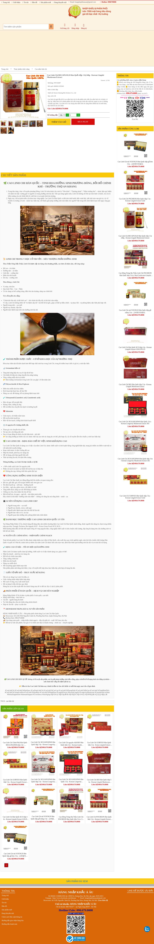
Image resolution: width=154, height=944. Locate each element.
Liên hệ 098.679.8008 (15, 747)
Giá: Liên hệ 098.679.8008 (58, 109)
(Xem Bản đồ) (103, 900)
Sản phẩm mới (45, 2)
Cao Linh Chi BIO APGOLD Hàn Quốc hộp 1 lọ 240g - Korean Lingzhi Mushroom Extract (135, 237)
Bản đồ (34, 2)
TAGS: (3, 701)
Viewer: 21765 (105, 80)
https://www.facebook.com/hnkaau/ (64, 898)
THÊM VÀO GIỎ (58, 122)
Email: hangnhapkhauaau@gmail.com (82, 2)
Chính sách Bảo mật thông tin (12, 917)
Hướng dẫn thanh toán (9, 924)
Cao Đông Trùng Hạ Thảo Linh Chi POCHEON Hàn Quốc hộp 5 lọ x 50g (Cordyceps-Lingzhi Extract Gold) (71, 818)
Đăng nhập (75, 26)
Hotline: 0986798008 (108, 2)
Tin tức (25, 2)
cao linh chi (10, 701)
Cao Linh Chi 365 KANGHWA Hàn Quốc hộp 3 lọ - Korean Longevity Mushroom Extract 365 (43, 743)
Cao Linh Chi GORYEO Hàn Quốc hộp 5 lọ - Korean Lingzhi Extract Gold (15, 781)
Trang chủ (5, 2)
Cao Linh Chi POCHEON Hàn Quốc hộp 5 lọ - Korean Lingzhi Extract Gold (99, 818)
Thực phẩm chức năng (22, 69)
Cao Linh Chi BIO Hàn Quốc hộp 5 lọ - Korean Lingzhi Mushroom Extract (99, 781)
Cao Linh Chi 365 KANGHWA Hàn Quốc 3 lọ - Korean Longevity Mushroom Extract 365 (71, 780)
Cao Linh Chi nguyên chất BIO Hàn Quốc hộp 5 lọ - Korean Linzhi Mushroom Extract (71, 744)
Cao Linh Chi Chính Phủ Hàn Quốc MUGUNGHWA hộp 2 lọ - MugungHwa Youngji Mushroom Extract (15, 744)
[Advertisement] (74, 48)
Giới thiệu (16, 2)
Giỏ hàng (63, 28)
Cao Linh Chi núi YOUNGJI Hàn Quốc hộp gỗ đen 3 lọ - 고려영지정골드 (15, 855)
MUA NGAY (83, 122)
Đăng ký (84, 26)
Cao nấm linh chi (41, 69)
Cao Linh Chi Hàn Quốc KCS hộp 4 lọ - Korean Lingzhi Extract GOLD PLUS (15, 818)
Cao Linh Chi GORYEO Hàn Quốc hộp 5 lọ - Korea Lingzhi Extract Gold (99, 744)
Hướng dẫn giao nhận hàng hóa (13, 920)
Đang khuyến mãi (59, 2)
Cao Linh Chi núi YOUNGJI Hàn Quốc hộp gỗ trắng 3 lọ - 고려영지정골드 (43, 818)
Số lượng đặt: (52, 115)
